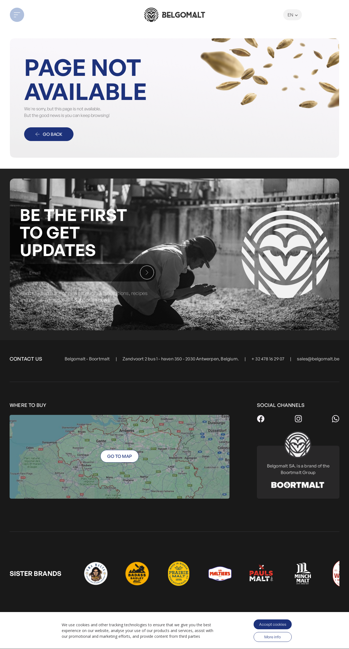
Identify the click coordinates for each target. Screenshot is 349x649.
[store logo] (174, 15)
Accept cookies (272, 624)
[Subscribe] (147, 272)
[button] (43, 15)
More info (272, 636)
